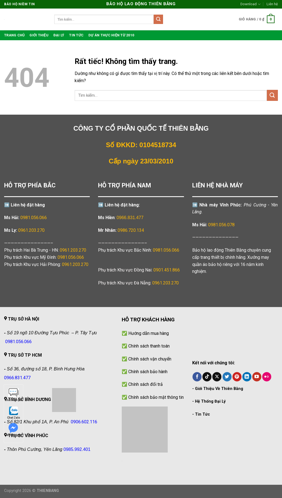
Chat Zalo (13, 412)
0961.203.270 (73, 250)
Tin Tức (202, 414)
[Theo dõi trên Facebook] (197, 376)
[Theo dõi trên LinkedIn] (246, 376)
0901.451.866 (166, 270)
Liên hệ (272, 4)
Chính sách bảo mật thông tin (156, 397)
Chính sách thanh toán (149, 346)
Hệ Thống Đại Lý (210, 401)
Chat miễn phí (13, 395)
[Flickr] (266, 376)
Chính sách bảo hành (147, 371)
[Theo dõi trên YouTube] (256, 376)
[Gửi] (158, 19)
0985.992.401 (77, 449)
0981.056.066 (33, 217)
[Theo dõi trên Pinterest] (237, 376)
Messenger (13, 430)
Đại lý (58, 35)
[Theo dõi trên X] (216, 376)
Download (250, 4)
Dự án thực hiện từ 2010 (111, 35)
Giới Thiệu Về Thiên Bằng (219, 388)
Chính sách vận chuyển (149, 359)
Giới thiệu (38, 35)
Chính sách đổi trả (145, 384)
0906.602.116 (84, 421)
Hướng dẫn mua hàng (148, 333)
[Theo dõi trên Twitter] (227, 376)
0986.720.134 (131, 230)
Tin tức (76, 35)
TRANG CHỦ (14, 35)
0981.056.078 (221, 224)
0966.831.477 (129, 217)
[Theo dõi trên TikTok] (207, 376)
